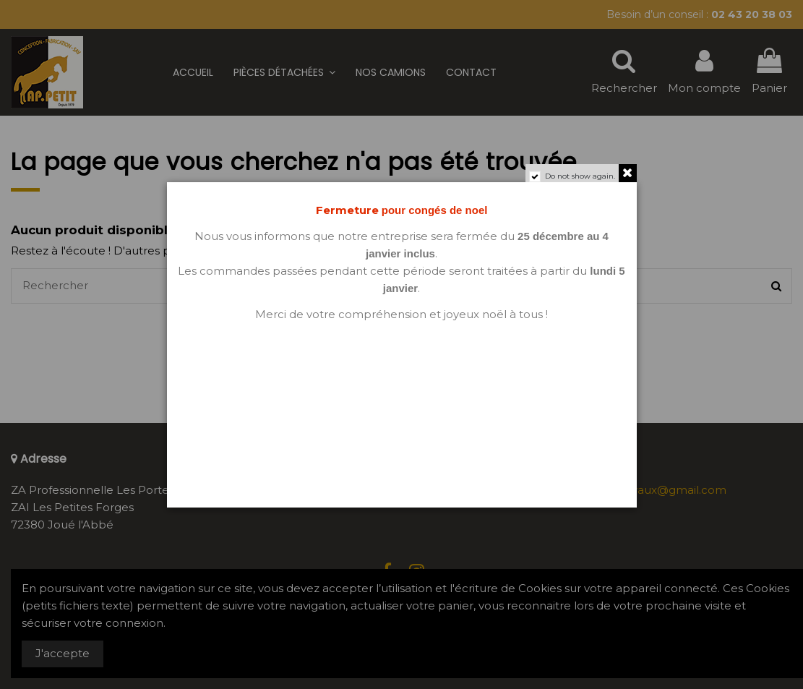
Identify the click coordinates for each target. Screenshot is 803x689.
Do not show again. (580, 176)
